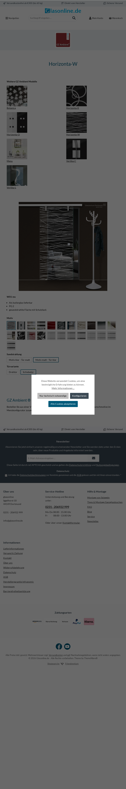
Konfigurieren (79, 395)
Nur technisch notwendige (53, 395)
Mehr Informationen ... (63, 388)
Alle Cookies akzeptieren (63, 404)
